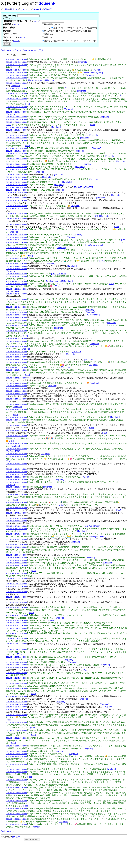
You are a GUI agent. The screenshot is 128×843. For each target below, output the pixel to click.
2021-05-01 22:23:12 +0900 (16, 751)
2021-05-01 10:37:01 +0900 (16, 214)
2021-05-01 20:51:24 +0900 (16, 628)
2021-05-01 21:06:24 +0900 (16, 683)
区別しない (49, 34)
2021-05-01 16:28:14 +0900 (16, 472)
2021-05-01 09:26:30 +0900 (16, 169)
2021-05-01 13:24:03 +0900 (16, 341)
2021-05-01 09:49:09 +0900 (16, 187)
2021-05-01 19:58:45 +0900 (16, 563)
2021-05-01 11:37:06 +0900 (16, 235)
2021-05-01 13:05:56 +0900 (16, 317)
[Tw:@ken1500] (13, 451)
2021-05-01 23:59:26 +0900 (16, 824)
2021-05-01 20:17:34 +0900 (16, 584)
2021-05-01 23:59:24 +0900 (16, 819)
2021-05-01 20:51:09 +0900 (16, 623)
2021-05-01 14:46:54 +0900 (16, 388)
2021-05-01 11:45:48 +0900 (16, 240)
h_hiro (5, 9)
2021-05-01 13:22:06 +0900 (16, 331)
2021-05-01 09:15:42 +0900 (16, 135)
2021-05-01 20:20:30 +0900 (16, 586)
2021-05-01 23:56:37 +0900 (16, 764)
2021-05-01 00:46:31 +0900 (16, 59)
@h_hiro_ (16, 837)
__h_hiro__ (25, 9)
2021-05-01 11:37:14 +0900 (16, 237)
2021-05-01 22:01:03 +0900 (16, 709)
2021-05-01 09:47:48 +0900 (16, 185)
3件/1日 (82, 41)
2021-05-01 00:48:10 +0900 (16, 78)
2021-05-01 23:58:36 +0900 (16, 793)
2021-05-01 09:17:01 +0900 (16, 148)
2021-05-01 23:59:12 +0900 (16, 814)
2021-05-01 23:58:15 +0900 (16, 769)
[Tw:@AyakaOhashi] (92, 526)
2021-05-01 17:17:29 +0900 (16, 529)
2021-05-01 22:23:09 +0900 (16, 746)
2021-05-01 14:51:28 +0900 (16, 391)
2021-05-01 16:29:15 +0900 (16, 482)
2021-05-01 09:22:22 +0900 (16, 154)
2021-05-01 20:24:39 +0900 (16, 592)
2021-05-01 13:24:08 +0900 (16, 346)
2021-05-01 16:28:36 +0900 (16, 480)
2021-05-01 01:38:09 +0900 (16, 112)
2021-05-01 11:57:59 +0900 (16, 263)
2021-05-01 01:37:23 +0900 (16, 94)
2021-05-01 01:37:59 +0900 (16, 107)
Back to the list (7, 50)
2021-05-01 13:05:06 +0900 (16, 315)
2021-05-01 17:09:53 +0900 (16, 518)
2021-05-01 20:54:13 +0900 (16, 644)
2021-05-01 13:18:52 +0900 (16, 320)
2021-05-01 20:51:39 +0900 (16, 639)
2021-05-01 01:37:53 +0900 (16, 99)
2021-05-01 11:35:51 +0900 (16, 224)
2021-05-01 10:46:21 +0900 (16, 219)
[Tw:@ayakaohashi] (97, 536)
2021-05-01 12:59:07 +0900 (16, 312)
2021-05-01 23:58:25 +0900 (16, 780)
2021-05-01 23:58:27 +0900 (16, 787)
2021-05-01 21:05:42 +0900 (16, 673)
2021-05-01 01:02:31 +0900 (16, 83)
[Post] (121, 96)
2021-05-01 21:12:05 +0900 (16, 696)
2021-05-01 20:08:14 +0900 (16, 573)
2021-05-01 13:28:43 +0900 (16, 354)
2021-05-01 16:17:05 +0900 (16, 469)
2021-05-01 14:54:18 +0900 (16, 394)
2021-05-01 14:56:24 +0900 (16, 404)
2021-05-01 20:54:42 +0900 (16, 649)
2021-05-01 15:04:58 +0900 (16, 420)
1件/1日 (73, 41)
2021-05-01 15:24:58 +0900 (16, 444)
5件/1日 (92, 41)
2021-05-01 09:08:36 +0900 (16, 122)
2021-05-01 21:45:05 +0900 (16, 707)
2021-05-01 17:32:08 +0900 (16, 544)
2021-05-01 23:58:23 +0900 (16, 772)
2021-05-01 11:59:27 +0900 (16, 266)
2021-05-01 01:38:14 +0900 (16, 117)
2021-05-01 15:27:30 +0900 (16, 454)
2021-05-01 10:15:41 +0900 (16, 198)
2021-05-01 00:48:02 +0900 (16, 73)
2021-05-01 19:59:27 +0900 (16, 565)
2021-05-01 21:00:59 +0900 (16, 665)
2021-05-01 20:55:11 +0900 (16, 657)
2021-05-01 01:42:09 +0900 (16, 119)
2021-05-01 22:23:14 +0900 (16, 754)
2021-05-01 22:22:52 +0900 (16, 722)
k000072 (48, 9)
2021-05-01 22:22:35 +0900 (16, 715)
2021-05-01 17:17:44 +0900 (16, 534)
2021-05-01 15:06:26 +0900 (16, 425)
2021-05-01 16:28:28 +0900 (16, 477)
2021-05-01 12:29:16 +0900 (16, 284)
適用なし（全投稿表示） (55, 41)
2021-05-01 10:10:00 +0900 (16, 193)
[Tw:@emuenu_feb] (54, 281)
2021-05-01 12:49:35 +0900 (16, 307)
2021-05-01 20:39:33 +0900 (16, 602)
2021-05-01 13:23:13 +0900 (16, 338)
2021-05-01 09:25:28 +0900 (16, 167)
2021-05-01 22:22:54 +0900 (16, 730)
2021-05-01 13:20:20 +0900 (16, 325)
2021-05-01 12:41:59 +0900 (16, 294)
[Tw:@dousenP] (13, 291)
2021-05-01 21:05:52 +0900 (16, 678)
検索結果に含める (52, 24)
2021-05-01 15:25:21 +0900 (16, 449)
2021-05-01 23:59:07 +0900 (16, 808)
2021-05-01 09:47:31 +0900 (16, 179)
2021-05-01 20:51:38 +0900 (16, 633)
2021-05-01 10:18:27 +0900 (16, 200)
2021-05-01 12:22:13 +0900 (16, 276)
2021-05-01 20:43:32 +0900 (16, 607)
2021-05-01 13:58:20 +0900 (16, 357)
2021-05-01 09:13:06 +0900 (16, 130)
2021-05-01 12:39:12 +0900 (16, 289)
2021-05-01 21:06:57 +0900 (16, 688)
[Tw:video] (90, 557)
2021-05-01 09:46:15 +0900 (16, 175)
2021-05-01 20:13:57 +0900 (16, 579)
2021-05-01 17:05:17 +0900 (16, 513)
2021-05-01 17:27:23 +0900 (16, 539)
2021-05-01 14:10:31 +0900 (16, 362)
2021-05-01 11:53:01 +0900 (16, 250)
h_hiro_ (14, 9)
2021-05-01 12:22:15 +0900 (16, 281)
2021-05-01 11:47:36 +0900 (16, 242)
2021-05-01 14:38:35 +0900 (16, 383)
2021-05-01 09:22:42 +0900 (16, 164)
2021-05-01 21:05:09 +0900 (16, 667)
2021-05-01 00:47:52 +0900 (16, 65)
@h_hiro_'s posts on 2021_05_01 (29, 50)
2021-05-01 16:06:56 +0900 (16, 456)
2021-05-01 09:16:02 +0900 (16, 138)
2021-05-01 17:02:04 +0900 (16, 508)
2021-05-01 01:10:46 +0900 (16, 88)
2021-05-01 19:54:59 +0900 (16, 555)
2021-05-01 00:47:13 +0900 (16, 62)
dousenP (47, 3)
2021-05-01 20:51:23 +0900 (16, 625)
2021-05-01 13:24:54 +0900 (16, 352)
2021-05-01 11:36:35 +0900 (16, 229)
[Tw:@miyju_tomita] (37, 80)
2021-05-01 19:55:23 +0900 (16, 558)
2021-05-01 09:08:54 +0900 (16, 127)
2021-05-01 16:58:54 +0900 (16, 502)
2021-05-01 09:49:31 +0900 (16, 190)
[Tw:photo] (82, 62)
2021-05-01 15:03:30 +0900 (16, 409)
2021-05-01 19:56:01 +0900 (16, 560)
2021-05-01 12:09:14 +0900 (16, 269)
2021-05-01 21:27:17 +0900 (16, 702)
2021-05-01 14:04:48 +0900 (16, 359)
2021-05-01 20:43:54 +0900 (16, 620)
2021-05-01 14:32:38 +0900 (16, 378)
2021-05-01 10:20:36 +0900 (16, 206)
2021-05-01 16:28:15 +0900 (16, 474)
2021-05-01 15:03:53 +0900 (16, 417)
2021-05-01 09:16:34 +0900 (16, 140)
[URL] (8, 125)
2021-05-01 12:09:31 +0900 (16, 274)
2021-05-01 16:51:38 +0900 (16, 495)
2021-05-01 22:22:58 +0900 (16, 738)
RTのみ (88, 31)
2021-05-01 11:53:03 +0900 (16, 258)
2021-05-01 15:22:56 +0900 (16, 436)
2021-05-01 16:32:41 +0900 (16, 489)
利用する (48, 37)
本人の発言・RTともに (54, 31)
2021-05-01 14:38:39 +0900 (16, 386)
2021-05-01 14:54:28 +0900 (16, 399)
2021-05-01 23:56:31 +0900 (16, 756)
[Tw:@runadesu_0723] (93, 72)
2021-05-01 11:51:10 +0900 (16, 248)
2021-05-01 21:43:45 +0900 (16, 704)
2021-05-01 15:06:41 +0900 (16, 430)
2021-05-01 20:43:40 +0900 (16, 615)
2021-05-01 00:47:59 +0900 (16, 70)
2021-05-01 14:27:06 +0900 (16, 370)
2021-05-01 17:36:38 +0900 (16, 547)
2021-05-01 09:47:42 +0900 (16, 182)
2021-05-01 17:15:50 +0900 (16, 521)
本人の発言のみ (75, 31)
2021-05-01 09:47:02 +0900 (16, 177)
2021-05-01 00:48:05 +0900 (16, 75)
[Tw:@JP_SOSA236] (83, 187)
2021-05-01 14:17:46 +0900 (16, 367)
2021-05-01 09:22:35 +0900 (16, 159)
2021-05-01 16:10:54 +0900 (16, 464)
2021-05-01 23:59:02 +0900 (16, 801)
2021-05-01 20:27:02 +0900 (16, 597)
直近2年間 (58, 28)
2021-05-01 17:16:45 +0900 (16, 526)
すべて (47, 28)
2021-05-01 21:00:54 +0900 (16, 662)
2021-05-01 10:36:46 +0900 (16, 208)
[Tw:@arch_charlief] (94, 245)
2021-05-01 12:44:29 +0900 (16, 299)
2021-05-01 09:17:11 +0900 (16, 151)
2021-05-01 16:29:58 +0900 (16, 487)
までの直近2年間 (81, 28)
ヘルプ (36, 21)
